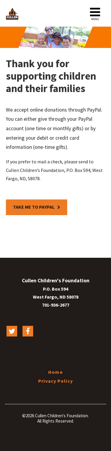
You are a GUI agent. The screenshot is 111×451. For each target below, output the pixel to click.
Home (55, 372)
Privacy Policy (55, 381)
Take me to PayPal (33, 207)
